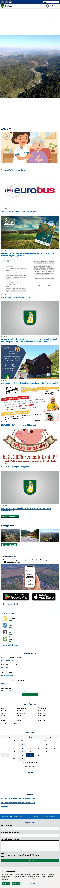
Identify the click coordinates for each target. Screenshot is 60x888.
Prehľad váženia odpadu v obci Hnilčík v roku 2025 (18, 802)
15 (22, 752)
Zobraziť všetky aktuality (10, 516)
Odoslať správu (30, 860)
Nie (37, 816)
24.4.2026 (4, 668)
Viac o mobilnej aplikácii (10, 604)
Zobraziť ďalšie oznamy (30, 695)
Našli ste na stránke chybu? (48, 816)
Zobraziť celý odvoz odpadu (11, 645)
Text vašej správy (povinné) (10, 839)
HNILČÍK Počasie (30, 781)
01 (22, 744)
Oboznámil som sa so (22, 855)
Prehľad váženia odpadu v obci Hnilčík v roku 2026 (18, 798)
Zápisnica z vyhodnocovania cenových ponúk (16, 691)
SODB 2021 (5, 807)
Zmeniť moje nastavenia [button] (29, 883)
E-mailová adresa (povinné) (10, 832)
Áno (34, 816)
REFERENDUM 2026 (7, 660)
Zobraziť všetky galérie (9, 545)
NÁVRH (3, 683)
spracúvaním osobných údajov (29, 855)
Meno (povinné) (6, 825)
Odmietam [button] (16, 884)
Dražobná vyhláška (7, 675)
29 (22, 759)
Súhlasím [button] (6, 884)
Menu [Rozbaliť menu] (55, 6)
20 (5, 755)
